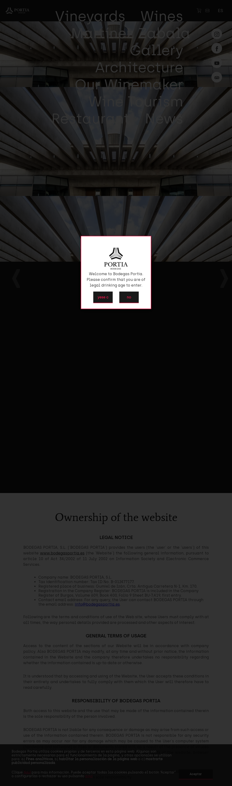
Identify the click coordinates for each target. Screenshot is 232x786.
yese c (103, 297)
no (129, 297)
